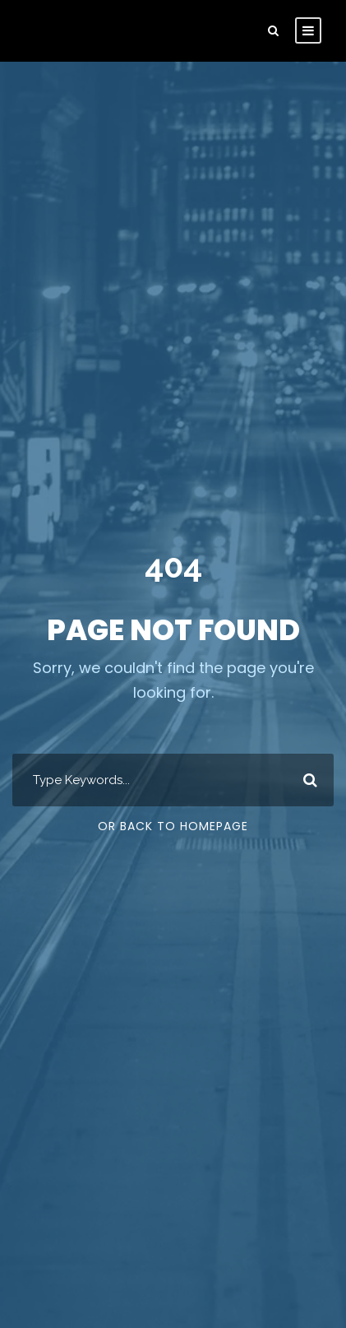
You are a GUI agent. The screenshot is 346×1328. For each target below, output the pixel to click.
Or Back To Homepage (173, 826)
